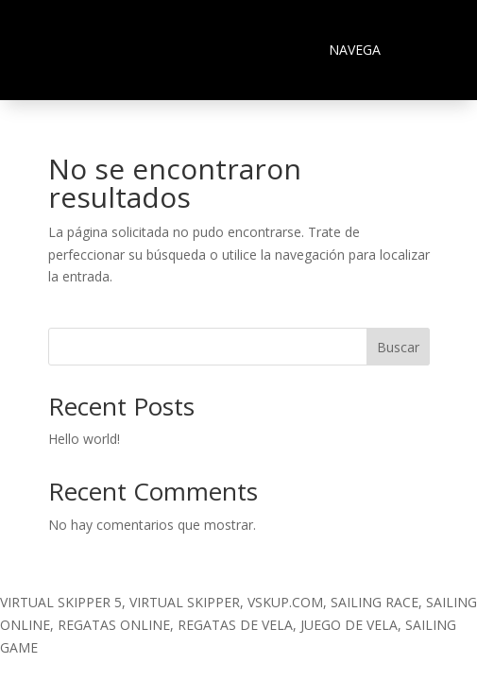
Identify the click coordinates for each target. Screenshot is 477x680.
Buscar (398, 347)
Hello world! (84, 439)
